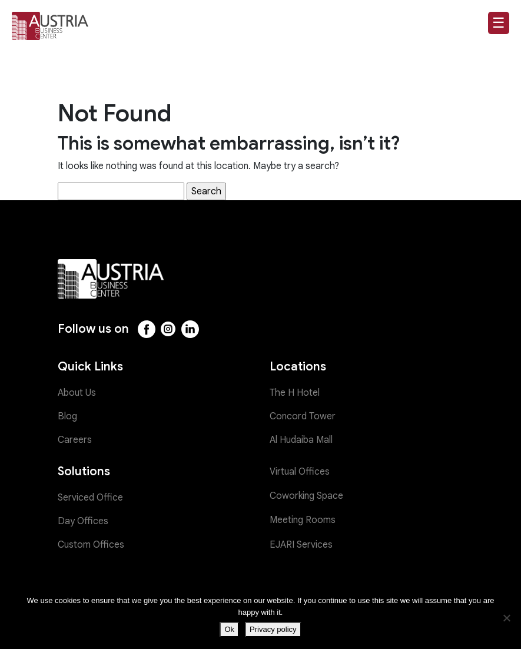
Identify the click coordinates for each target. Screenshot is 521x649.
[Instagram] (168, 329)
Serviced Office (90, 498)
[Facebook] (146, 329)
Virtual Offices (300, 472)
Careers (75, 440)
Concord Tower (303, 416)
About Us (77, 393)
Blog (67, 416)
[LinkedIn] (190, 329)
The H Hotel (295, 393)
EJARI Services (301, 545)
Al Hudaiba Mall (301, 440)
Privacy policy (273, 629)
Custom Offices (91, 545)
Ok (229, 629)
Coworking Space (306, 496)
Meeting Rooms (303, 520)
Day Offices (83, 521)
